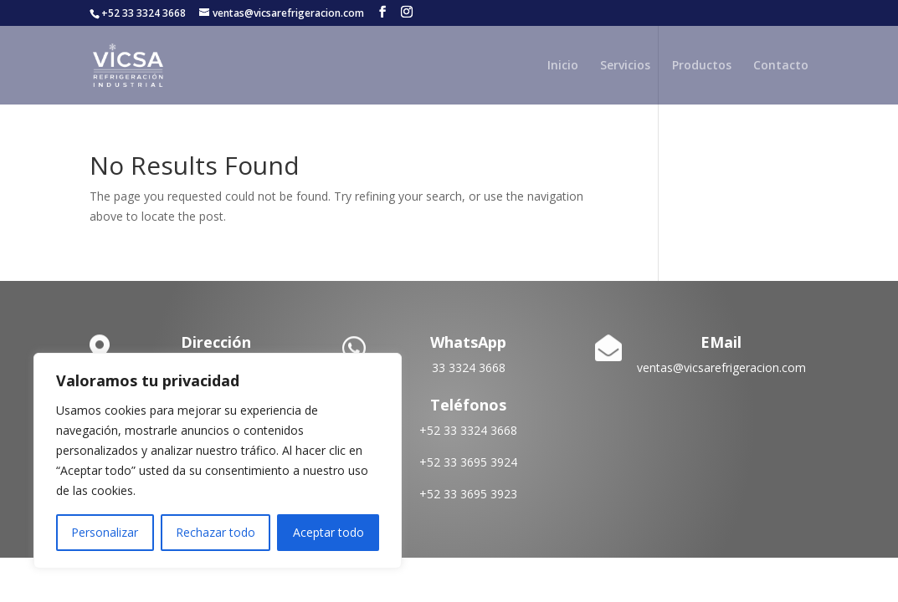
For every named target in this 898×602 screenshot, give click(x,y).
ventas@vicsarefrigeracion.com (721, 367)
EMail (720, 342)
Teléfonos (468, 405)
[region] (217, 461)
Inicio (562, 66)
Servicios (625, 66)
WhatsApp (468, 342)
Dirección (216, 342)
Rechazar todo (215, 532)
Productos (701, 66)
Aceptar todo (328, 532)
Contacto (780, 66)
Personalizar (104, 532)
